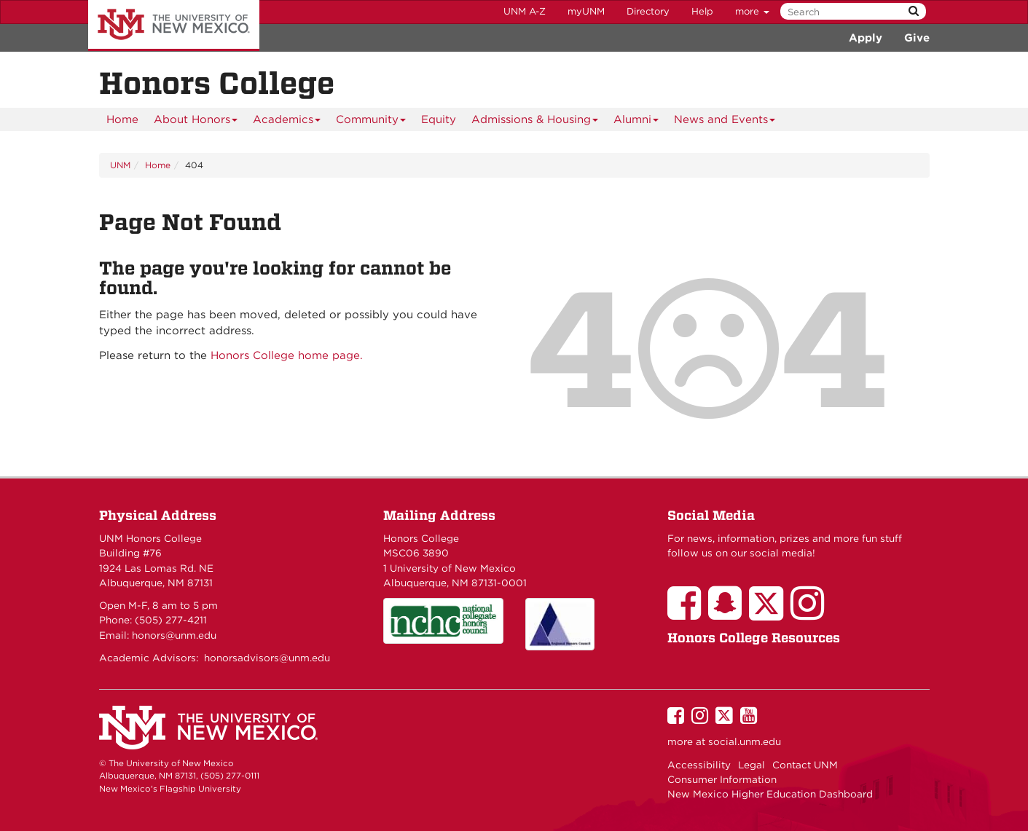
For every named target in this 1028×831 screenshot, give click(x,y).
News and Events (725, 122)
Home (122, 119)
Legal (751, 765)
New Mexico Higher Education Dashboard (770, 794)
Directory (648, 11)
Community (371, 122)
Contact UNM (805, 765)
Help (702, 11)
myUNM (586, 11)
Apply (865, 37)
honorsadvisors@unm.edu (267, 657)
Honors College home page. (287, 355)
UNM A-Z (524, 11)
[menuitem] (122, 119)
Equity (438, 119)
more (752, 11)
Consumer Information (722, 779)
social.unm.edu (744, 741)
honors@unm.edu (174, 635)
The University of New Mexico (173, 25)
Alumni (636, 122)
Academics (287, 122)
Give (917, 37)
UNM (120, 164)
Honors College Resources (753, 637)
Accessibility (699, 765)
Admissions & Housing (535, 122)
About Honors (196, 122)
